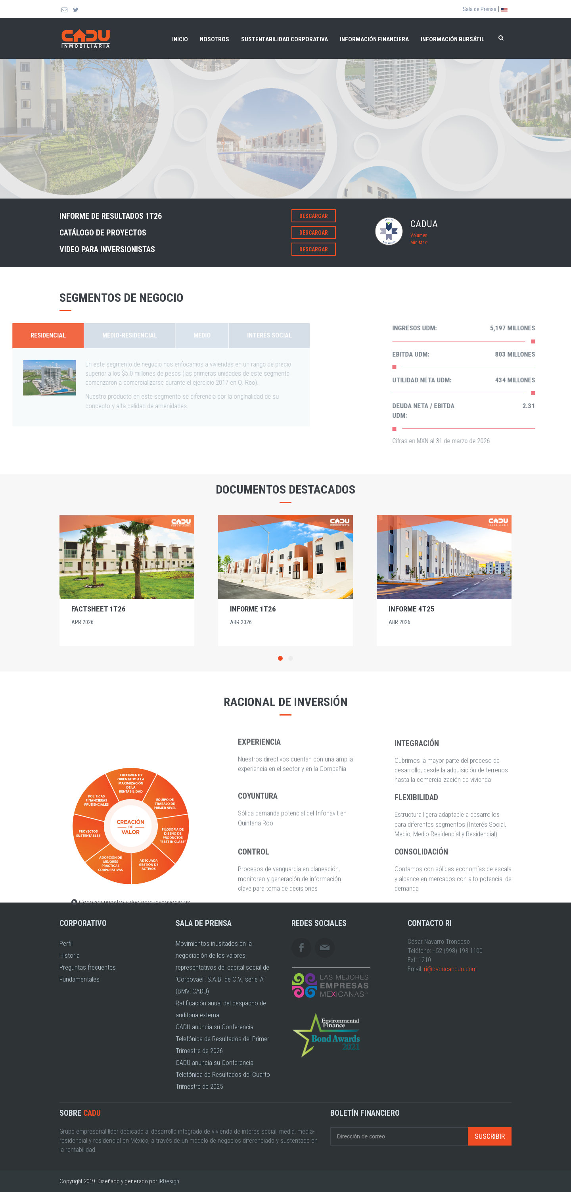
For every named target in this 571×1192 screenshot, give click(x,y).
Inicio (180, 39)
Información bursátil (453, 39)
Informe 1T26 (253, 608)
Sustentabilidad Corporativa (284, 39)
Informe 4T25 (412, 608)
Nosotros (214, 39)
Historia (69, 955)
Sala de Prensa (479, 9)
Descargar (313, 216)
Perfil (66, 943)
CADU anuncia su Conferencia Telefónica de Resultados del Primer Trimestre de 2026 (222, 1039)
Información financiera (374, 39)
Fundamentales (79, 979)
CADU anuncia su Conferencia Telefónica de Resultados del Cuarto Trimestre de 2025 (223, 1074)
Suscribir (490, 1136)
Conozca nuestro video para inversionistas (130, 1022)
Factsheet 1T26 (98, 608)
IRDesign (169, 1181)
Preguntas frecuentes (87, 967)
